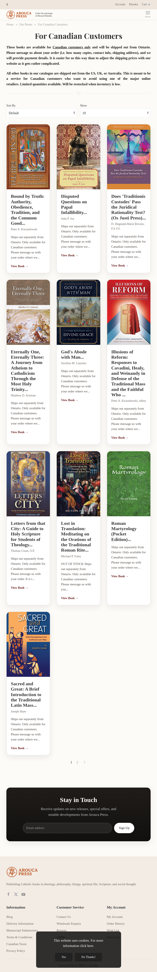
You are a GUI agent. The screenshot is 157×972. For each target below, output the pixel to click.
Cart (146, 4)
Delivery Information (20, 920)
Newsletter (114, 934)
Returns (61, 927)
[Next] (84, 759)
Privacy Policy (15, 947)
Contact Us (64, 913)
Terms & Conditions (19, 934)
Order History (116, 920)
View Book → (19, 263)
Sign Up (124, 824)
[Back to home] (30, 14)
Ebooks (133, 4)
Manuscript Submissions (22, 927)
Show (83, 102)
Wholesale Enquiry (69, 920)
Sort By (11, 102)
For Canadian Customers (53, 24)
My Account (115, 913)
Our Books (25, 24)
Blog (9, 913)
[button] (7, 4)
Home (10, 24)
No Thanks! (88, 957)
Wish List (113, 927)
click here (86, 946)
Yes (64, 957)
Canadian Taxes (16, 941)
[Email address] (67, 825)
